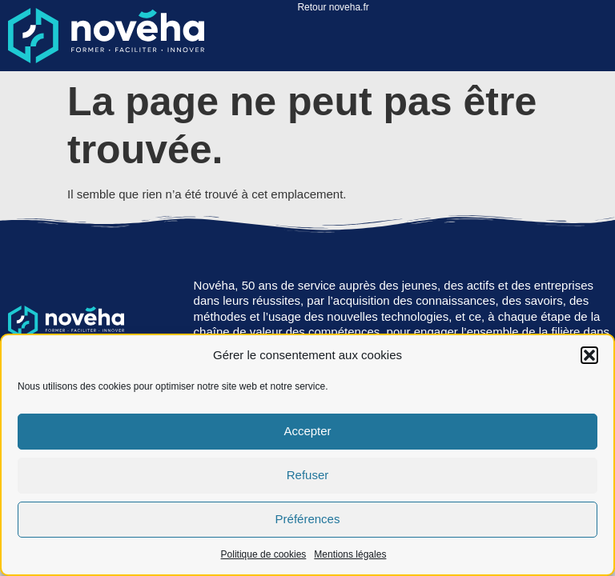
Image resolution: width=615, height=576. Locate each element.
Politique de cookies (264, 554)
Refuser (308, 475)
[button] (589, 355)
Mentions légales (350, 554)
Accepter (307, 431)
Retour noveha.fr (332, 7)
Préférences (307, 519)
